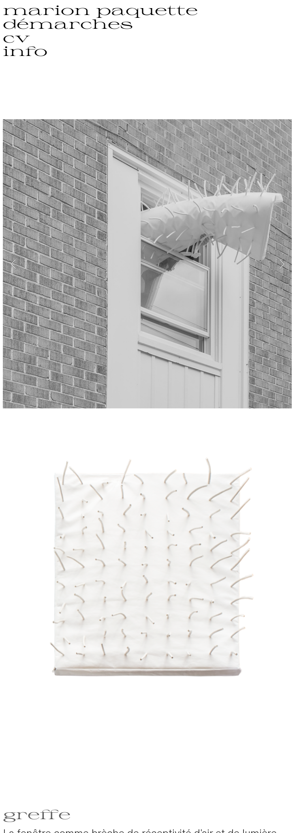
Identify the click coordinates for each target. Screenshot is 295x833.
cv (16, 37)
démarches (68, 23)
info (25, 50)
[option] (147, 263)
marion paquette (100, 9)
